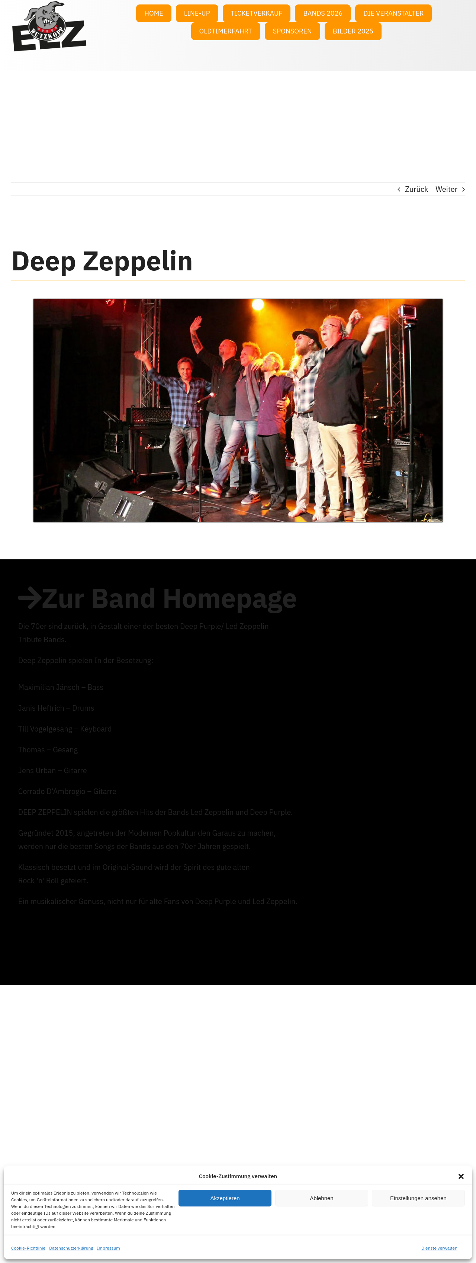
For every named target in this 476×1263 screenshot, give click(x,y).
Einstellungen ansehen (418, 1198)
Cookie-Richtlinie (28, 1248)
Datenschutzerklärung (71, 1248)
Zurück (416, 189)
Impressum (108, 1248)
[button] (461, 1176)
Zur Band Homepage (169, 597)
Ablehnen (321, 1198)
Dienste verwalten (439, 1248)
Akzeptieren (224, 1198)
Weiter (446, 189)
